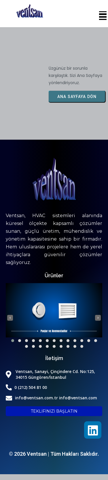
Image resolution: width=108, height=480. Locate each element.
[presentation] (10, 318)
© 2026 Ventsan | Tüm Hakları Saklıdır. (54, 454)
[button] (12, 341)
